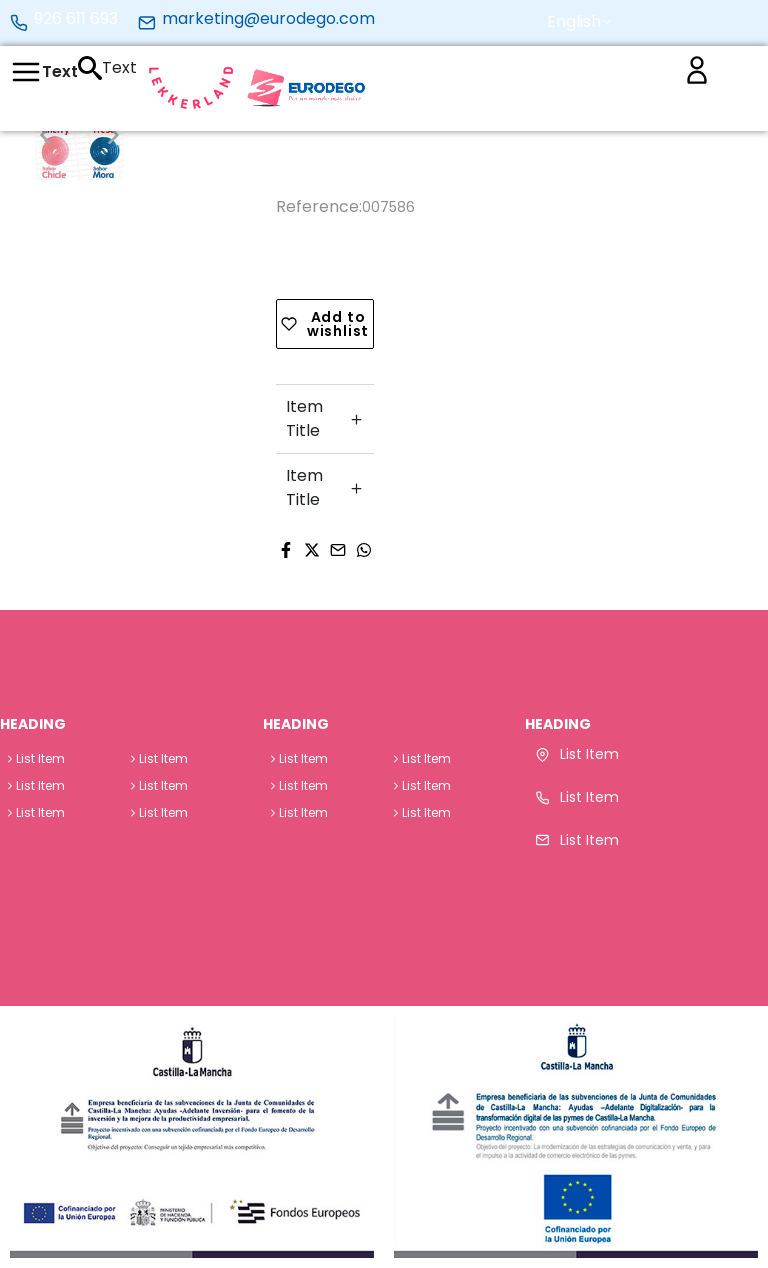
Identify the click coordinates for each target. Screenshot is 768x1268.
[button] (580, 22)
